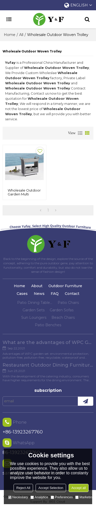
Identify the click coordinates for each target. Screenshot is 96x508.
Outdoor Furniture (65, 286)
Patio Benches (48, 325)
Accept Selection (50, 488)
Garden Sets (34, 310)
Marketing (84, 497)
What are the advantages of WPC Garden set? (48, 342)
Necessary (18, 497)
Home (9, 34)
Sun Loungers (33, 317)
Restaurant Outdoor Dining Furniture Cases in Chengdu (48, 365)
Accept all (78, 488)
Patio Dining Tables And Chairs (34, 302)
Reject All (23, 488)
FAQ (55, 293)
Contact (72, 293)
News (39, 293)
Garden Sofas (61, 310)
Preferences (62, 497)
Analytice (39, 497)
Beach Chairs (63, 317)
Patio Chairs (68, 302)
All (21, 34)
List (80, 133)
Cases (22, 293)
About (36, 286)
